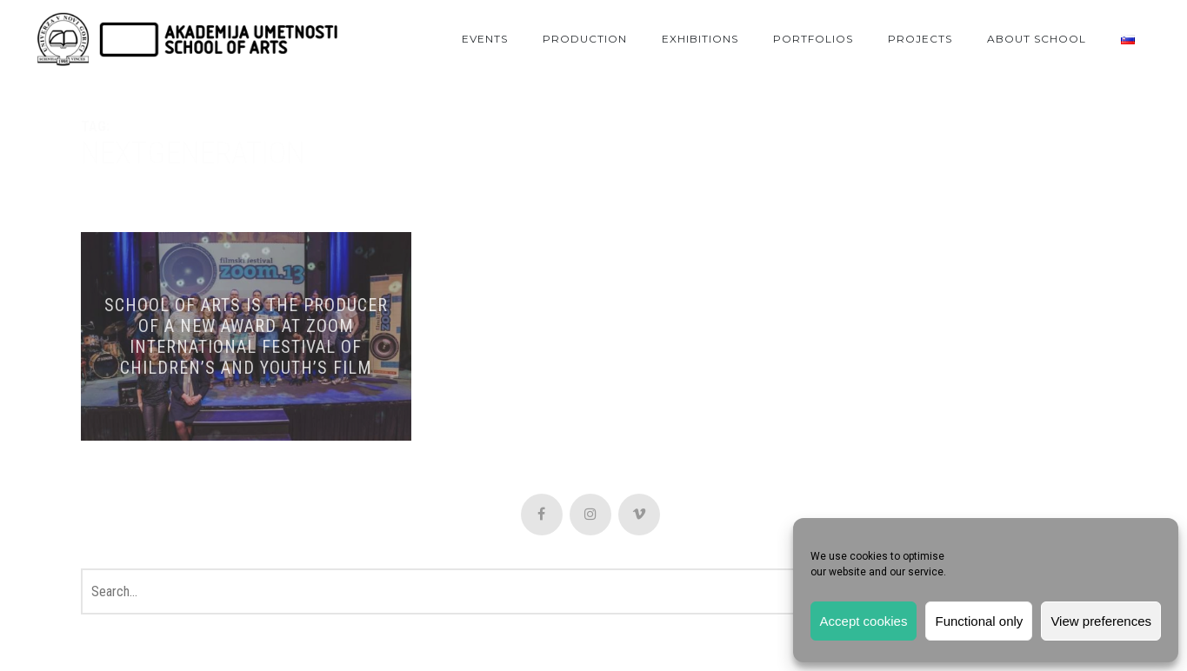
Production (585, 38)
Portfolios (813, 38)
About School (1036, 38)
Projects (920, 38)
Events (485, 38)
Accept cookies (864, 621)
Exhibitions (700, 38)
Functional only (979, 621)
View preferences (1100, 621)
